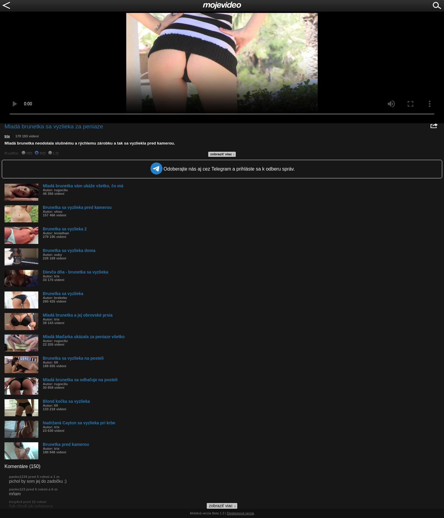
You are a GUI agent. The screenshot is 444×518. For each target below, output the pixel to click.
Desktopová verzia (240, 513)
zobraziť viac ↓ (222, 154)
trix (7, 136)
